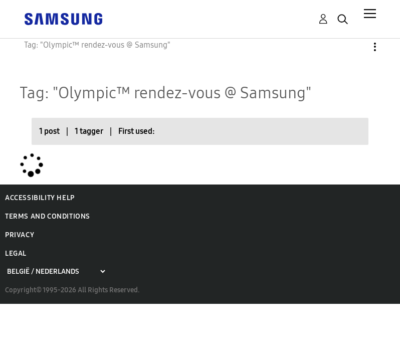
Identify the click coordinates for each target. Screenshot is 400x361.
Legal (16, 253)
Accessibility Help (40, 198)
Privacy (19, 235)
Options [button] (358, 47)
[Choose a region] (56, 271)
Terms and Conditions (47, 216)
